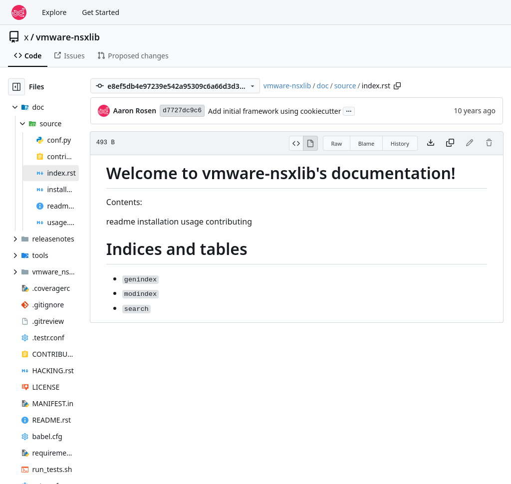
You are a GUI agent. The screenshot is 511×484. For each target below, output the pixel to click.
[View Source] (296, 143)
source (345, 85)
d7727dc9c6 (182, 110)
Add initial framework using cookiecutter (274, 111)
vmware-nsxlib (68, 37)
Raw (336, 143)
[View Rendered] (310, 143)
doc (323, 85)
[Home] (19, 12)
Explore (54, 12)
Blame (366, 143)
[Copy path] (397, 85)
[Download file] (431, 143)
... (349, 110)
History (400, 143)
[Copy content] (450, 143)
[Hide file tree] (16, 86)
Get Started (100, 12)
